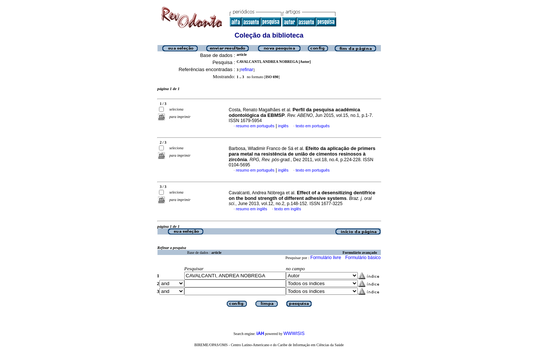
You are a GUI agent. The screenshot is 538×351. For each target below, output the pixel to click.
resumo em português (255, 126)
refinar (247, 69)
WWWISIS (294, 333)
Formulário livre (326, 257)
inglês (283, 126)
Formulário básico (363, 257)
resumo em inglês (251, 209)
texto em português (313, 126)
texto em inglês (287, 209)
